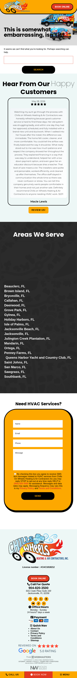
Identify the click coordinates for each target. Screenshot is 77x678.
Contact (34, 631)
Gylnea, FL (12, 315)
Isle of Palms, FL (16, 324)
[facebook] (30, 598)
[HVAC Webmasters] (38, 658)
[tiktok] (38, 603)
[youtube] (33, 603)
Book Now (38, 675)
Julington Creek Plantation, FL (27, 338)
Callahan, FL (13, 300)
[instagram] (44, 603)
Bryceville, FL (14, 296)
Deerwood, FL (14, 305)
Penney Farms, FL (18, 353)
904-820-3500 (38, 588)
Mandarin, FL (14, 343)
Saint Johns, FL (16, 362)
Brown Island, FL (17, 291)
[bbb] (46, 598)
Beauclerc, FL (14, 286)
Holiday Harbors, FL (19, 319)
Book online (62, 6)
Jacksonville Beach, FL (21, 329)
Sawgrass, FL (14, 372)
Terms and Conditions (50, 488)
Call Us (12, 675)
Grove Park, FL (15, 310)
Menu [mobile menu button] (65, 675)
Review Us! (38, 210)
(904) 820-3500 (21, 483)
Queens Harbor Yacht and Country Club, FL (38, 357)
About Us (35, 628)
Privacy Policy (27, 488)
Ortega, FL (12, 348)
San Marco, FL (15, 367)
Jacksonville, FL (16, 334)
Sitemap (35, 640)
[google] (35, 598)
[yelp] (41, 598)
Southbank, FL (15, 376)
